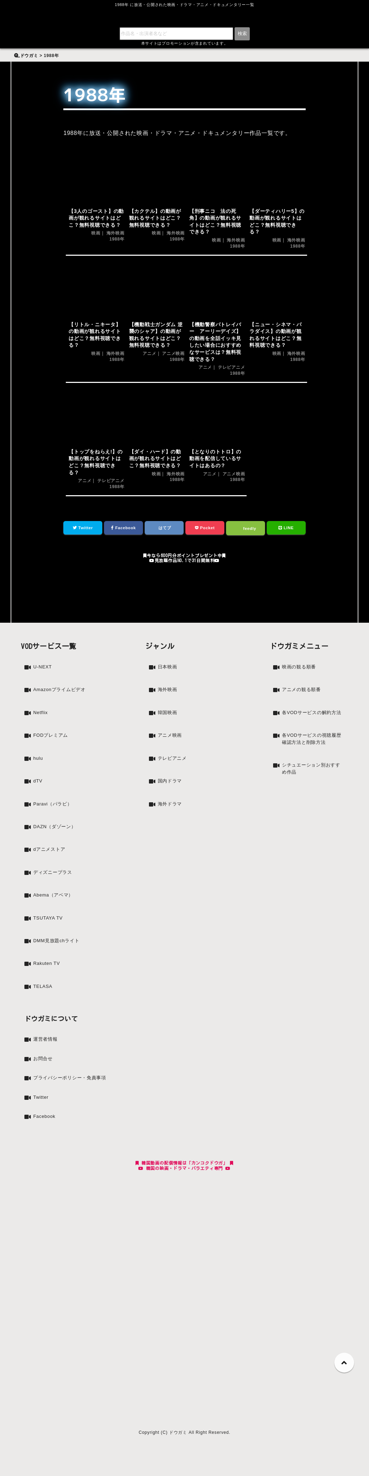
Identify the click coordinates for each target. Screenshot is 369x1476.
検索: (20, 26)
